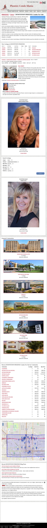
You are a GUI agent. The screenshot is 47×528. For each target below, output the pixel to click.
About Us (39, 11)
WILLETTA (4, 416)
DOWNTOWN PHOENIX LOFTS (8, 381)
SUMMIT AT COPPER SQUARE (23, 59)
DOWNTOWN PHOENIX (11, 59)
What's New (21, 11)
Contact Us (44, 11)
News (35, 11)
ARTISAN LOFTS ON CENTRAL (8, 370)
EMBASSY (4, 382)
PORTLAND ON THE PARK (7, 396)
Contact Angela (24, 232)
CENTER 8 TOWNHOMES (7, 379)
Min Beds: (5, 165)
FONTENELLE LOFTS (6, 386)
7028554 (3, 49)
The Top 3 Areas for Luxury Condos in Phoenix (11, 466)
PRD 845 (34, 47)
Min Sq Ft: (5, 167)
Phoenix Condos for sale (13, 11)
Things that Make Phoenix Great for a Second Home (12, 476)
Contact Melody (12, 89)
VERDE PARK (4, 414)
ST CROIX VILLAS (35, 54)
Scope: (4, 160)
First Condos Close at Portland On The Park (10, 469)
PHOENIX (5, 14)
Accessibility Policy (25, 523)
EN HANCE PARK (5, 384)
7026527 (3, 53)
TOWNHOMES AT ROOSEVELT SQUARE (10, 411)
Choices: (5, 161)
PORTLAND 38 (5, 395)
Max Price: (5, 163)
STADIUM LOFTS (5, 407)
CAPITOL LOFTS (5, 375)
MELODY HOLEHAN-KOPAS (13, 80)
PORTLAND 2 (4, 393)
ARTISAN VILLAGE (36, 53)
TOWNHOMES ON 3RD (6, 412)
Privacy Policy (18, 523)
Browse (26, 11)
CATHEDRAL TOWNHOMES (7, 377)
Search (31, 11)
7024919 (3, 54)
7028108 (3, 51)
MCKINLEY (4, 389)
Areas (12, 14)
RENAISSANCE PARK (6, 402)
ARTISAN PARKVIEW (36, 49)
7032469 (3, 47)
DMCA (29, 523)
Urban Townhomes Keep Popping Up (9, 472)
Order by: (5, 170)
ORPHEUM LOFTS (36, 51)
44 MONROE (4, 368)
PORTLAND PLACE (6, 398)
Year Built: (5, 168)
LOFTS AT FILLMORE (6, 388)
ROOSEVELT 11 (5, 404)
